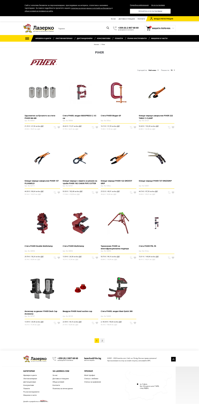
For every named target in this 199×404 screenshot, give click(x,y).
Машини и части (159, 38)
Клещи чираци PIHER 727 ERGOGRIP (155, 181)
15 (173, 70)
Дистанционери (85, 38)
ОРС (149, 360)
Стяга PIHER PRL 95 (147, 246)
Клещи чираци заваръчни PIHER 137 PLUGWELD (42, 182)
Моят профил (89, 375)
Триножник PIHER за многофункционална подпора (115, 247)
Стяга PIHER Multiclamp (73, 246)
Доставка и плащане (127, 19)
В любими (58, 127)
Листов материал (64, 38)
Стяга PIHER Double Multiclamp (39, 246)
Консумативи (103, 38)
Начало (96, 44)
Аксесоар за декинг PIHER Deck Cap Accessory (41, 312)
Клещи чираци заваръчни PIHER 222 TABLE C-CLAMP (156, 116)
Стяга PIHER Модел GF (111, 115)
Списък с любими (91, 379)
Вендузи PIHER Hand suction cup (77, 311)
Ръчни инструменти (137, 38)
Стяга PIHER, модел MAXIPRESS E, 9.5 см (79, 116)
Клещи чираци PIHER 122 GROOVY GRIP (116, 182)
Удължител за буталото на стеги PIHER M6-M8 (40, 116)
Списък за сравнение (92, 382)
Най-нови (153, 70)
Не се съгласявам (158, 5)
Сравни (55, 127)
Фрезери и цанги (43, 38)
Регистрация (167, 19)
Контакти (141, 19)
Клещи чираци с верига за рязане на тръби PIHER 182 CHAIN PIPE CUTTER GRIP (80, 182)
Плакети (119, 38)
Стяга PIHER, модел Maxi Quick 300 (116, 311)
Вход (154, 19)
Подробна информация (139, 5)
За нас (113, 19)
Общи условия (58, 382)
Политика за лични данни (63, 388)
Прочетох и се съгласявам (150, 11)
